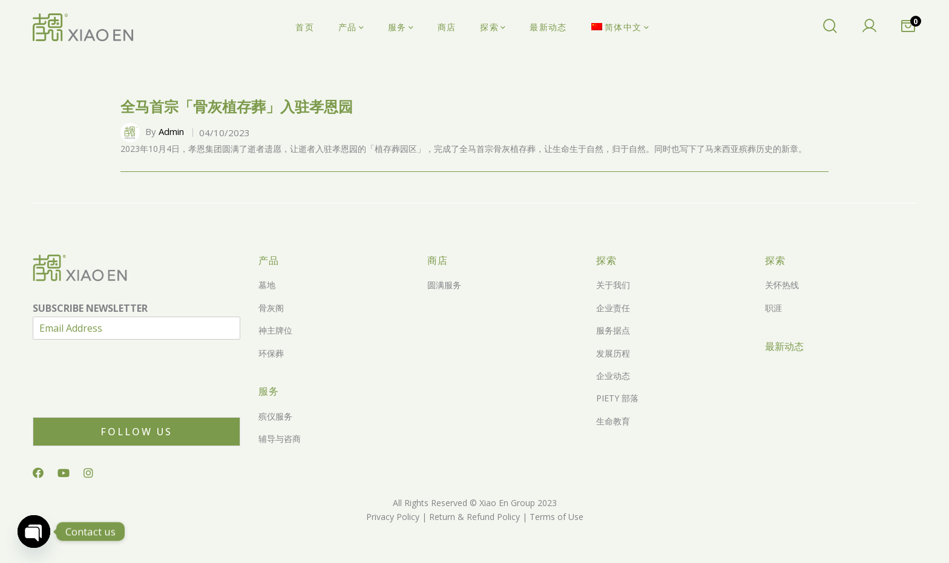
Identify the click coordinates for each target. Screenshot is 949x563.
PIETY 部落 (617, 398)
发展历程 (613, 353)
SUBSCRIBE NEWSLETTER (90, 308)
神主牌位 (275, 330)
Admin (171, 131)
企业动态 (613, 375)
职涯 (773, 308)
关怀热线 (782, 285)
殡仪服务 (275, 416)
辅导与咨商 (279, 438)
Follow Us (136, 431)
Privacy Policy (392, 516)
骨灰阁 (271, 308)
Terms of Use (555, 516)
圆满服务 (444, 285)
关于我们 (613, 285)
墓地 (266, 285)
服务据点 (613, 330)
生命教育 (613, 421)
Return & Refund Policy (473, 516)
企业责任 (613, 308)
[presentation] (125, 397)
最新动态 (784, 346)
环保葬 (271, 353)
